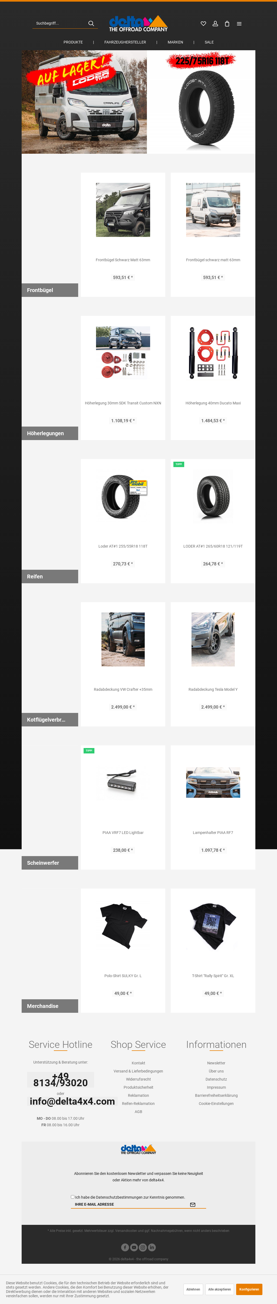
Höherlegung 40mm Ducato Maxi (213, 403)
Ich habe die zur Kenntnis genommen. (130, 1197)
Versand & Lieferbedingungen (138, 1071)
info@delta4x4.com (72, 1101)
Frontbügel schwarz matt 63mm (213, 260)
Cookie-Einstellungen (216, 1103)
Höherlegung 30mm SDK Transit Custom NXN (123, 403)
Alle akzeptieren (219, 1289)
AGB (138, 1111)
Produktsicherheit (138, 1087)
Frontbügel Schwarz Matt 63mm (123, 260)
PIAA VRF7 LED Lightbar (123, 832)
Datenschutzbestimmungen (119, 1197)
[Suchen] (91, 23)
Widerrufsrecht (138, 1079)
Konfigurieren (249, 1289)
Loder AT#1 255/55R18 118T (122, 546)
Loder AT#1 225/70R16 (138, 102)
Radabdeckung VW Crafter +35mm (123, 689)
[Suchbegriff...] (65, 23)
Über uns (216, 1071)
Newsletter (216, 1063)
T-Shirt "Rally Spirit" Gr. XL (213, 976)
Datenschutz (216, 1079)
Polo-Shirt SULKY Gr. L (123, 976)
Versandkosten (126, 1231)
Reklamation (138, 1095)
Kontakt (138, 1063)
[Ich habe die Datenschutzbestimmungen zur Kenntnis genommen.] (72, 1197)
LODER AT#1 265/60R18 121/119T (213, 546)
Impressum (216, 1087)
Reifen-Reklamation (138, 1103)
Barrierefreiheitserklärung (216, 1095)
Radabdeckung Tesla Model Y (213, 689)
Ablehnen (193, 1289)
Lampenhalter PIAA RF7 (213, 832)
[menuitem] (65, 23)
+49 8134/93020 (60, 1080)
